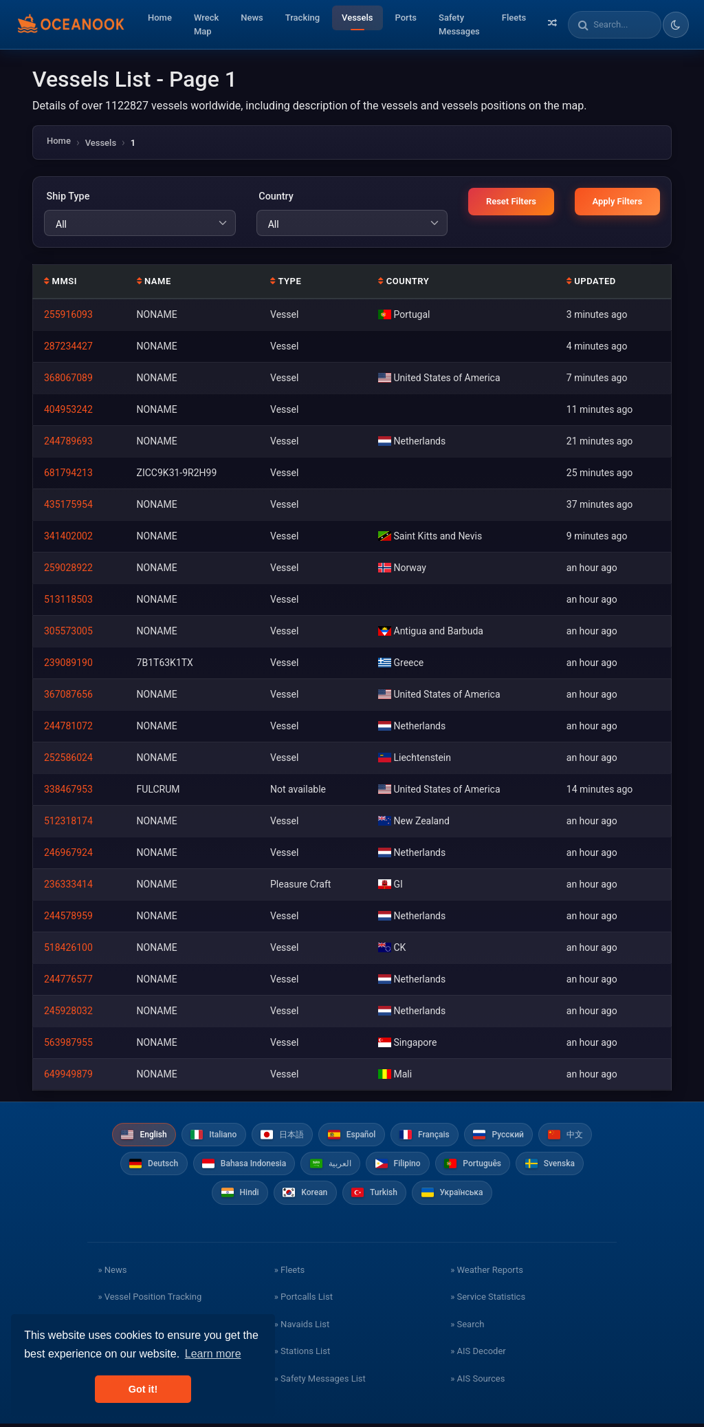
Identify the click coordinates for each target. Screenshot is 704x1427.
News (252, 17)
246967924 (68, 852)
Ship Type (66, 196)
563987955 (68, 1042)
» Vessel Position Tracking (149, 1300)
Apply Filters (617, 201)
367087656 (68, 694)
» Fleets (289, 1273)
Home (160, 17)
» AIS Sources (477, 1382)
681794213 (68, 472)
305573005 (68, 630)
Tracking (302, 17)
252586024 (68, 757)
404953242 (68, 409)
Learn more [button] (213, 1354)
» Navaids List (301, 1327)
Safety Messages (459, 24)
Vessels (357, 17)
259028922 (68, 567)
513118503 (68, 599)
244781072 (68, 725)
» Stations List (302, 1354)
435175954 (68, 504)
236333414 (68, 884)
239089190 (68, 662)
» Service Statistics (487, 1300)
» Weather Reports (486, 1273)
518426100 (68, 947)
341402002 (68, 535)
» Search (467, 1327)
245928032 (68, 1010)
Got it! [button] (143, 1389)
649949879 (68, 1074)
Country (275, 196)
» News (112, 1273)
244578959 (68, 915)
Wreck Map (206, 24)
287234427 (68, 346)
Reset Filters (511, 201)
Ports (406, 17)
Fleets (514, 17)
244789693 (68, 441)
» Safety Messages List (320, 1382)
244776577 (68, 979)
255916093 (68, 314)
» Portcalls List (303, 1300)
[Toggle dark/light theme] (676, 25)
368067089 (68, 377)
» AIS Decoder (478, 1354)
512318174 (68, 820)
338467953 (68, 789)
